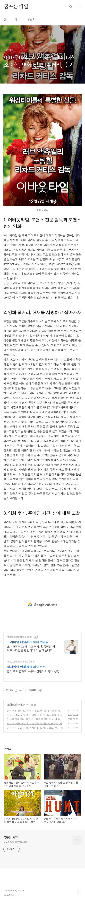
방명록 (31, 19)
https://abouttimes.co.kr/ (19, 636)
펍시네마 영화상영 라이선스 (26, 666)
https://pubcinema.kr (17, 661)
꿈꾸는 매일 (16, 6)
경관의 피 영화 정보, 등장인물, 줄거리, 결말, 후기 (33, 727)
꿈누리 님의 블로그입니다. (15, 842)
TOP (78, 892)
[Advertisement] (42, 604)
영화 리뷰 (12, 704)
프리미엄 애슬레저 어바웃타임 (27, 642)
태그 (17, 19)
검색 (70, 6)
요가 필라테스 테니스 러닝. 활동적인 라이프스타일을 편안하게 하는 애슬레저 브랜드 (31, 648)
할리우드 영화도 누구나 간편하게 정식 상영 (33, 671)
